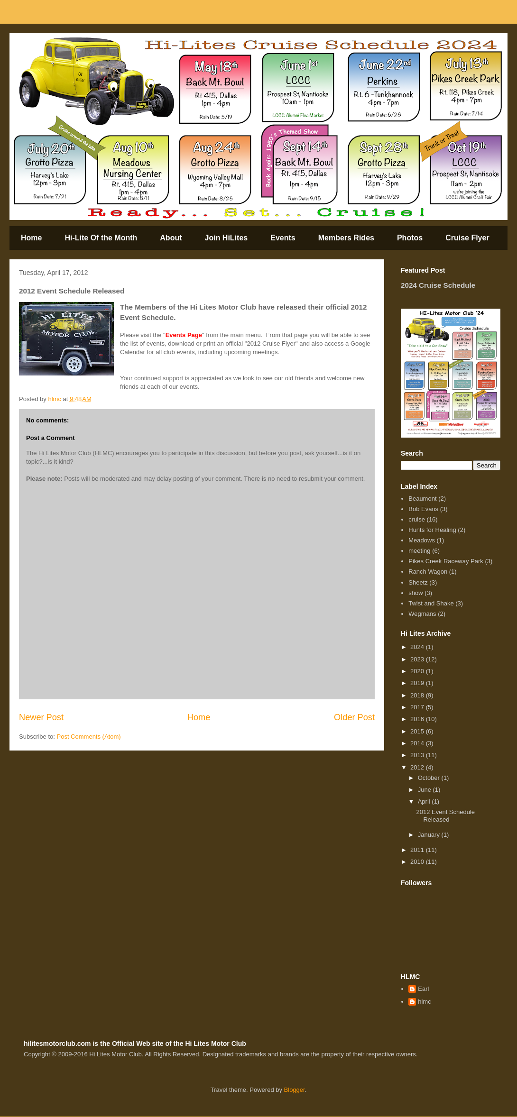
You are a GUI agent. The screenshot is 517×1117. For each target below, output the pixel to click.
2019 (418, 683)
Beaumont (422, 498)
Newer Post (41, 717)
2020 (418, 671)
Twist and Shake (430, 603)
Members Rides (346, 238)
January (430, 834)
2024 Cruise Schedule (438, 285)
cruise (416, 519)
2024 (418, 646)
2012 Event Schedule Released (445, 815)
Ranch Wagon (427, 571)
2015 (418, 731)
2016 (418, 719)
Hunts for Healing (432, 529)
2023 (418, 659)
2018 (418, 695)
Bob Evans (423, 509)
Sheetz (417, 582)
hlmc (424, 1001)
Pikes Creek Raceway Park (445, 561)
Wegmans (422, 613)
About (171, 238)
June (425, 789)
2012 (418, 767)
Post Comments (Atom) (89, 736)
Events (282, 238)
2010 (418, 861)
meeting (419, 550)
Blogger (294, 1089)
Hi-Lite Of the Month (101, 238)
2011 (418, 849)
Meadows (421, 540)
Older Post (354, 717)
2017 (418, 707)
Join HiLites (226, 238)
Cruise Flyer (467, 238)
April (425, 801)
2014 (418, 743)
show (415, 592)
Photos (410, 238)
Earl (423, 988)
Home (31, 238)
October (430, 777)
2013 (418, 755)
